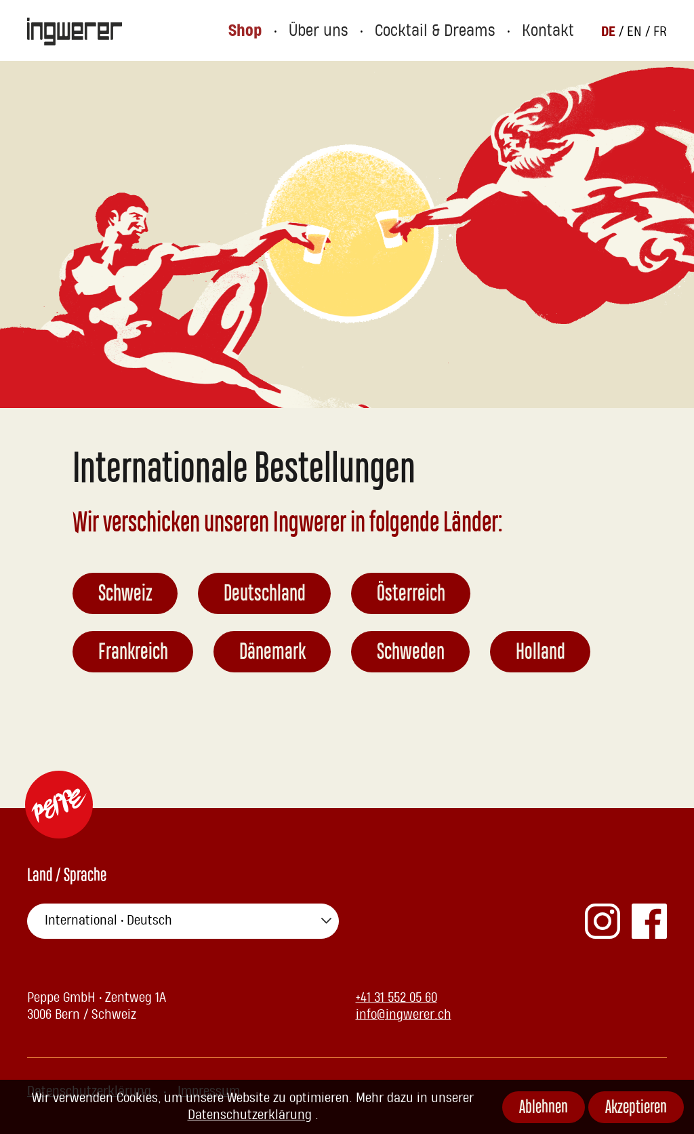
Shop (276, 31)
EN (636, 31)
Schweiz (125, 595)
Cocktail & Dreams (450, 30)
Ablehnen (543, 1108)
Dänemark (272, 653)
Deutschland (265, 595)
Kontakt (551, 30)
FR (660, 31)
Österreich (411, 595)
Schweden (411, 653)
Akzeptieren (636, 1108)
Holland (540, 653)
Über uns (345, 30)
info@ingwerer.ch (403, 1015)
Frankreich (133, 653)
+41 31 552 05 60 (396, 998)
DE (610, 30)
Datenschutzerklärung (250, 1115)
